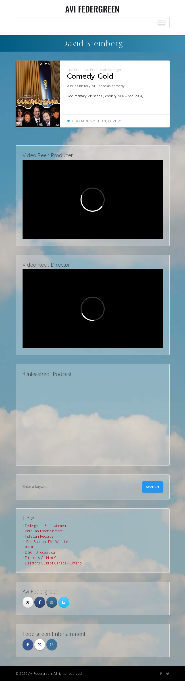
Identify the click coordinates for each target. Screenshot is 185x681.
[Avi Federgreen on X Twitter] (39, 644)
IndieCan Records (39, 536)
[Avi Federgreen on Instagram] (51, 602)
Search (152, 487)
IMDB (29, 547)
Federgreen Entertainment (46, 525)
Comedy (114, 121)
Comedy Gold (90, 76)
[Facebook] (39, 602)
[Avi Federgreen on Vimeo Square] (63, 602)
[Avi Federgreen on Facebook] (28, 644)
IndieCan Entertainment (43, 531)
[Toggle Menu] (161, 23)
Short (101, 121)
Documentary (83, 121)
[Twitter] (28, 602)
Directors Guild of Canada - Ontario (53, 563)
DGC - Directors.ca (40, 552)
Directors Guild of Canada (46, 557)
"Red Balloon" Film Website (46, 541)
